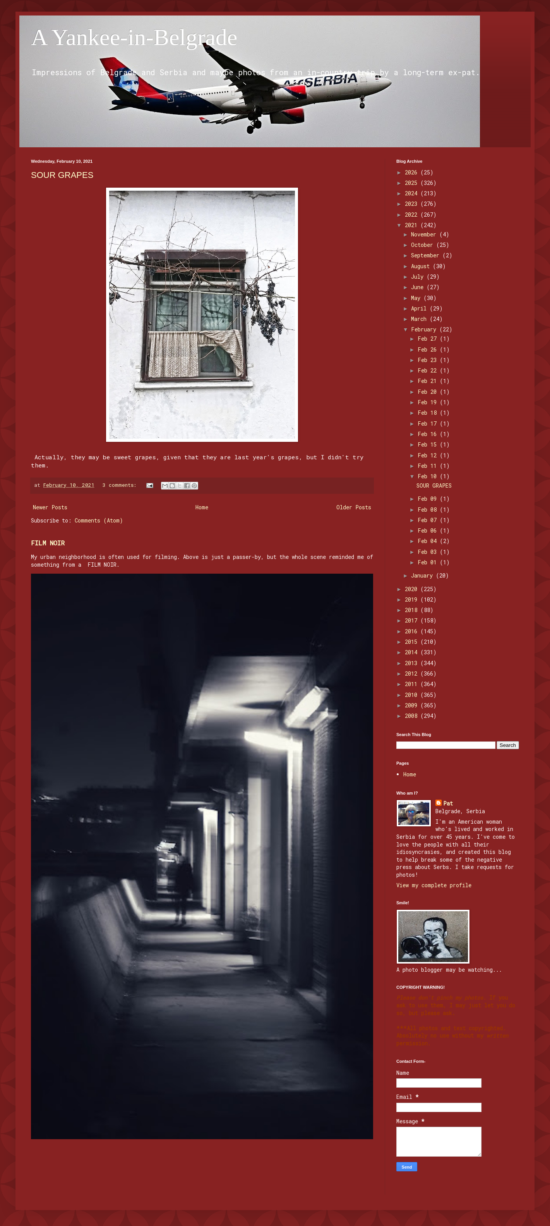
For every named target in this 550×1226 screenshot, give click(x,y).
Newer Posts (50, 507)
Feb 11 (429, 465)
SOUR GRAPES (62, 175)
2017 (412, 620)
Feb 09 (429, 498)
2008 (412, 715)
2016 (412, 631)
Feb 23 (429, 360)
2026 (412, 172)
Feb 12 (429, 455)
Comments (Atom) (99, 520)
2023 (412, 203)
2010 (412, 694)
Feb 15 (429, 444)
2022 (412, 214)
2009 (412, 705)
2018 (412, 610)
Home (201, 507)
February (425, 329)
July (419, 276)
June (419, 287)
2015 (412, 641)
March (420, 318)
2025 (412, 182)
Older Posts (353, 507)
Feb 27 (429, 338)
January (423, 575)
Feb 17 (429, 423)
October (423, 244)
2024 (412, 193)
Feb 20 (429, 391)
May (417, 298)
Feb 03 (429, 551)
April (420, 308)
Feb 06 (429, 530)
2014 (412, 652)
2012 (412, 673)
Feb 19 (429, 402)
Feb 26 (429, 349)
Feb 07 (429, 520)
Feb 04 (429, 541)
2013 (412, 663)
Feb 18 (429, 412)
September (426, 255)
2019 (412, 599)
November (425, 234)
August (422, 266)
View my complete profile (433, 885)
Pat (448, 803)
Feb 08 (429, 509)
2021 (412, 225)
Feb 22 (429, 370)
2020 (412, 589)
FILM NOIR (48, 543)
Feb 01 (429, 562)
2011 (412, 684)
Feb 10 (429, 476)
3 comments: (121, 485)
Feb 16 (429, 434)
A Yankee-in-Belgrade (134, 37)
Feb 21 (429, 381)
